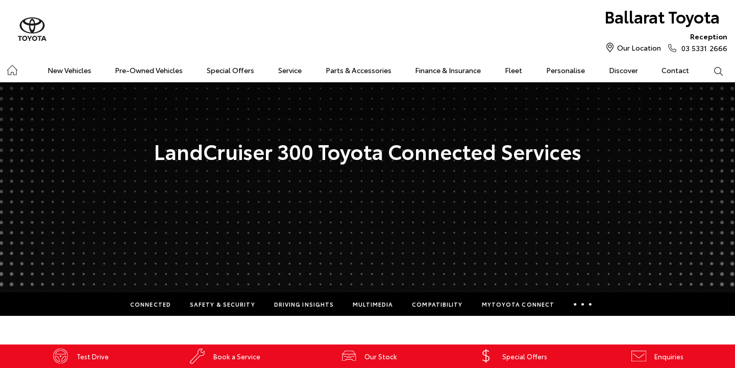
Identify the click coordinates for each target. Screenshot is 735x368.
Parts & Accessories (358, 70)
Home (12, 68)
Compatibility (437, 304)
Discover (623, 70)
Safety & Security (222, 304)
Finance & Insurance (448, 70)
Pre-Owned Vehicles (149, 70)
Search (712, 70)
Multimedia (373, 304)
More (583, 304)
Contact (675, 70)
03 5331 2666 (702, 42)
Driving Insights (304, 304)
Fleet (513, 70)
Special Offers (230, 70)
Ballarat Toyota (662, 16)
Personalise (565, 70)
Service (290, 70)
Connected (150, 304)
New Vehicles (69, 70)
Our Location (639, 47)
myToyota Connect (518, 304)
